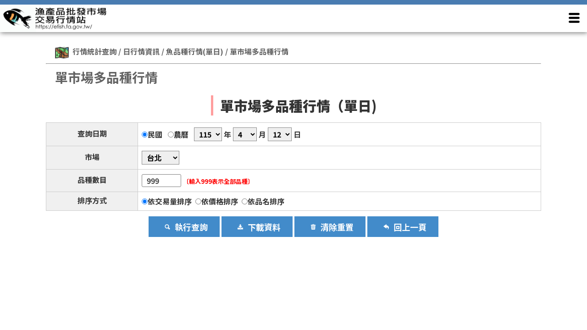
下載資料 (264, 227)
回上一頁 (409, 227)
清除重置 (337, 227)
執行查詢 (191, 227)
